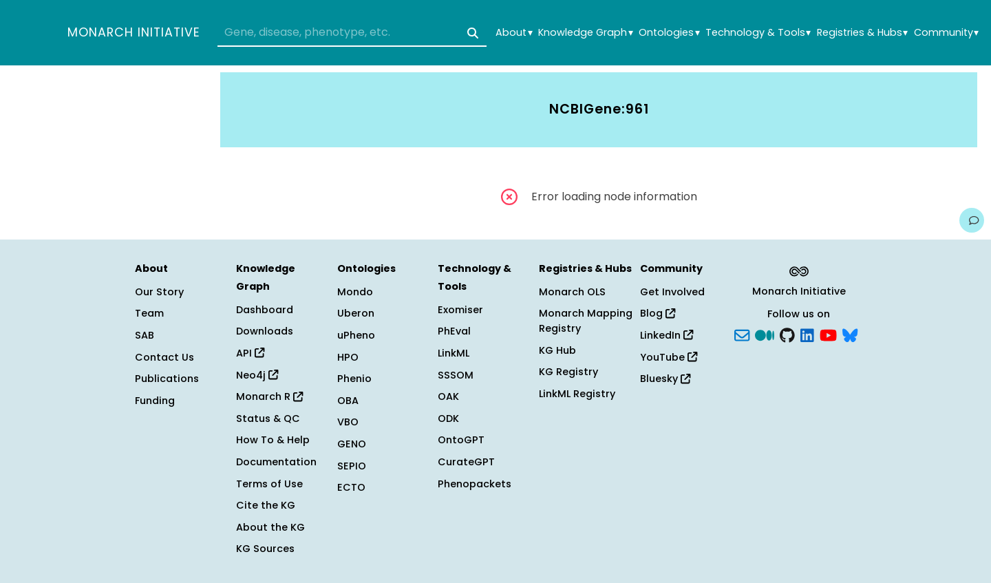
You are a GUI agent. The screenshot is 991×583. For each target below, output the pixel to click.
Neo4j (257, 375)
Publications (167, 378)
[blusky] (849, 335)
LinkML (453, 353)
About (514, 33)
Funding (155, 400)
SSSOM (455, 375)
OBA (348, 400)
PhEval (454, 331)
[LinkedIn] (807, 335)
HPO (348, 357)
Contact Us (164, 357)
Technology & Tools (758, 33)
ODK (448, 418)
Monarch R (269, 396)
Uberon (355, 313)
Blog (657, 313)
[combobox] (352, 33)
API (250, 353)
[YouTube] (828, 335)
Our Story (159, 292)
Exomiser (460, 310)
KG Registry (568, 372)
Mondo (355, 292)
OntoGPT (461, 440)
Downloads (264, 331)
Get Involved (672, 292)
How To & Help (273, 440)
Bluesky (665, 378)
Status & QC (268, 418)
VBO (348, 422)
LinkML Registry (577, 394)
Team (149, 313)
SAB (144, 335)
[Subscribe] (741, 335)
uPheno (356, 335)
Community (946, 33)
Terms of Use (269, 484)
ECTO (351, 487)
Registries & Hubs (862, 33)
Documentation (276, 462)
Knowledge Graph (585, 33)
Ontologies (669, 33)
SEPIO (351, 466)
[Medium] (764, 335)
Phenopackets (474, 484)
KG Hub (557, 350)
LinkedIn (666, 335)
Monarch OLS (572, 292)
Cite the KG (265, 505)
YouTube (668, 357)
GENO (351, 444)
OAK (448, 396)
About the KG (270, 527)
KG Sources (265, 548)
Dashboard (264, 310)
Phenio (354, 378)
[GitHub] (787, 335)
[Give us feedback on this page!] (971, 220)
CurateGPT (466, 462)
